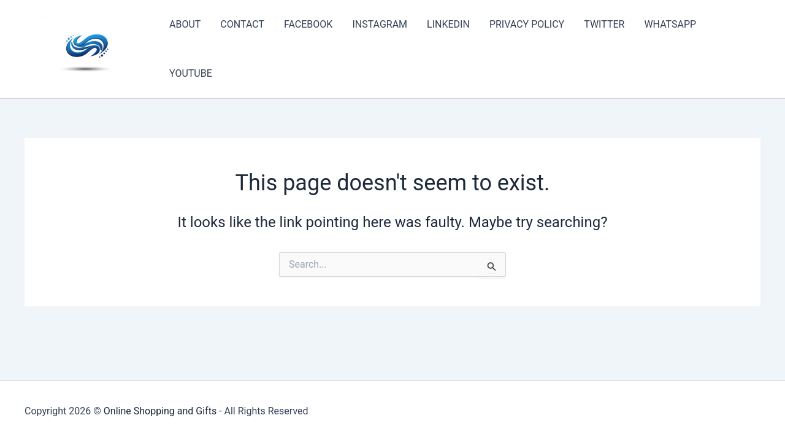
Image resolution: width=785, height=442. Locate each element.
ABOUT (185, 24)
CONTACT (242, 24)
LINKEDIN (448, 24)
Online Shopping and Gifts (160, 411)
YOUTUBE (190, 73)
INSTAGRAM (379, 24)
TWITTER (604, 24)
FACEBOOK (308, 24)
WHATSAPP (670, 24)
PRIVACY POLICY (526, 24)
